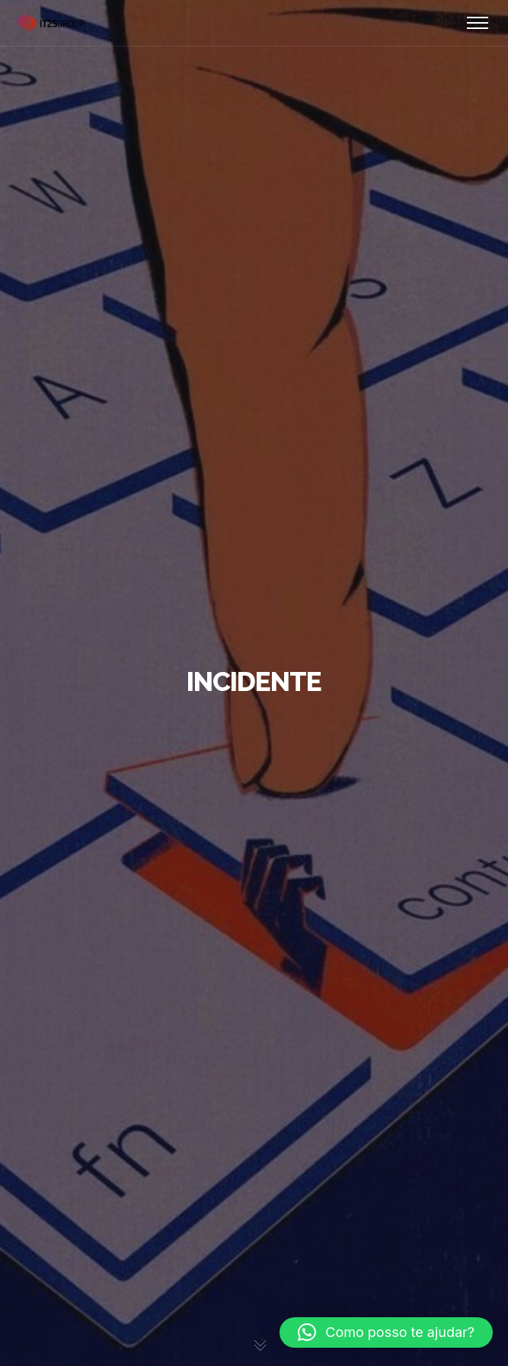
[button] (386, 1332)
